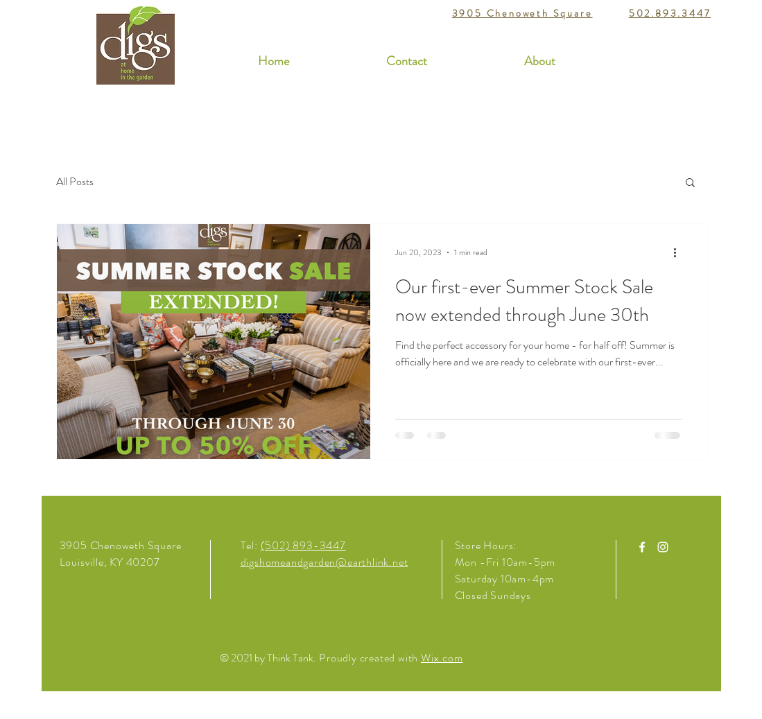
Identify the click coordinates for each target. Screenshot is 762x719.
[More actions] (680, 252)
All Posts (75, 181)
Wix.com (442, 658)
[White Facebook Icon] (642, 547)
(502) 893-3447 (303, 545)
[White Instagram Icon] (663, 547)
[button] (690, 183)
